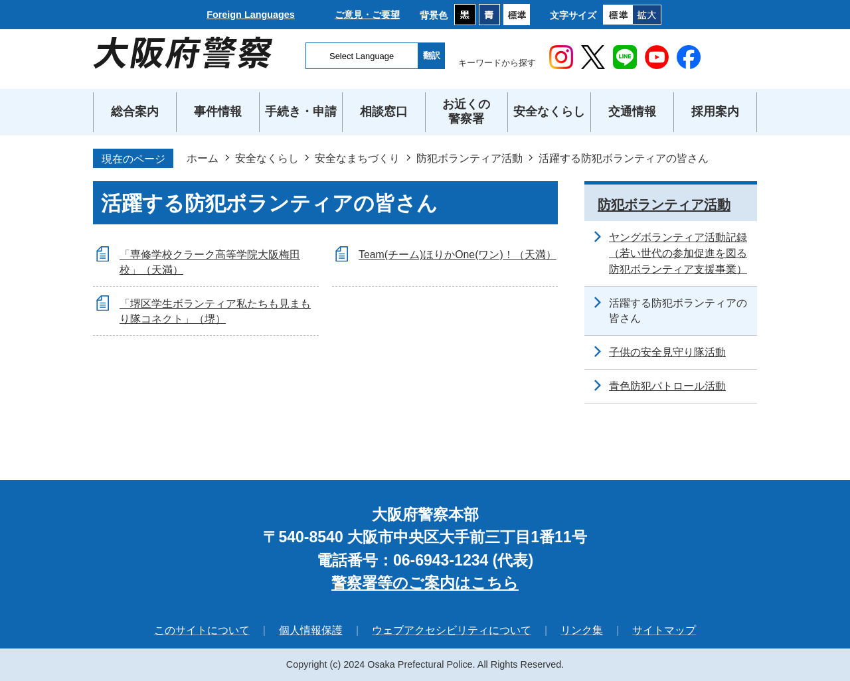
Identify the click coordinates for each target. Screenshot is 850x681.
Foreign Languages (251, 14)
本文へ (425, 0)
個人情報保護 (311, 630)
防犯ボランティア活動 (469, 158)
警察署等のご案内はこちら (425, 582)
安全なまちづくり (357, 158)
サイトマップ (664, 630)
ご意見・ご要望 (367, 14)
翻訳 (431, 55)
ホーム (202, 158)
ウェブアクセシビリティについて (451, 630)
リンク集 (581, 630)
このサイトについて (202, 630)
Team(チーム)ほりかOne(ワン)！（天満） (457, 254)
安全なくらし (267, 158)
